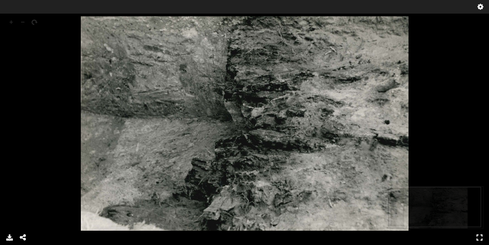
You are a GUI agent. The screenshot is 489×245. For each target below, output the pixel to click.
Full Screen (479, 237)
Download (9, 237)
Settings (480, 7)
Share (23, 237)
